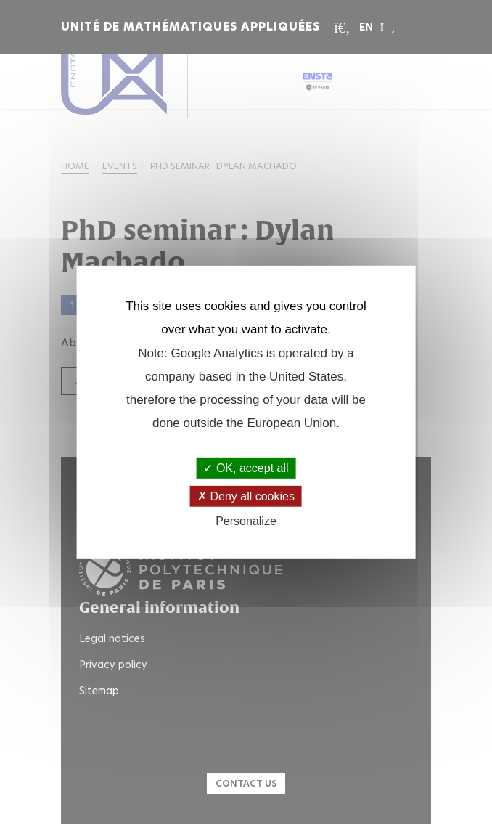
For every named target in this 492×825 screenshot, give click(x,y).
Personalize (246, 521)
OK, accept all (245, 468)
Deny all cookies (246, 496)
